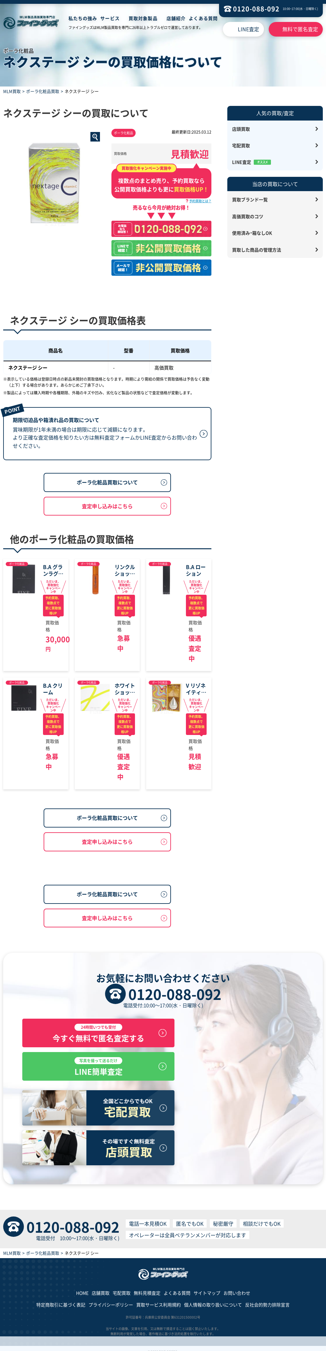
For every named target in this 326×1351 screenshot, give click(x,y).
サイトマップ (207, 1286)
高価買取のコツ (247, 216)
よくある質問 (203, 18)
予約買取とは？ (200, 200)
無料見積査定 (147, 1286)
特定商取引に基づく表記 (60, 1298)
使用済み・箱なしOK (252, 233)
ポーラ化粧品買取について (107, 516)
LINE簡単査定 (236, 1104)
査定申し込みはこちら (107, 540)
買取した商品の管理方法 (256, 249)
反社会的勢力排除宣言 (267, 1298)
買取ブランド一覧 (250, 199)
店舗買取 (101, 1286)
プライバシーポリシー (111, 1298)
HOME (82, 1286)
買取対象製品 (143, 18)
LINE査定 (248, 29)
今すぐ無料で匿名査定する (90, 1104)
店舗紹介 (176, 18)
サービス (109, 18)
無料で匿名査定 (300, 29)
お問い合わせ (236, 1286)
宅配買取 (241, 145)
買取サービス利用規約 (158, 1298)
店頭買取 (241, 129)
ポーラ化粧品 (123, 132)
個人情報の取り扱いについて (213, 1298)
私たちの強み (82, 18)
